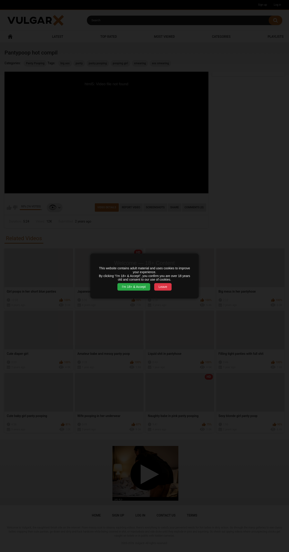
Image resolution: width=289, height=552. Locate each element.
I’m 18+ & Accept (134, 287)
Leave (162, 287)
